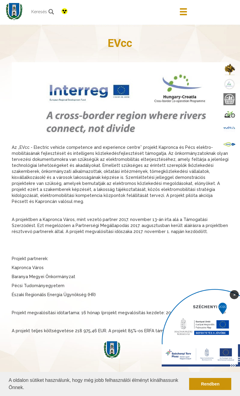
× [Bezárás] (234, 294)
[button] (26, 388)
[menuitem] (229, 69)
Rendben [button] (210, 384)
